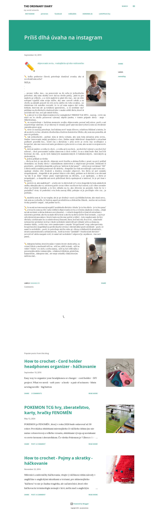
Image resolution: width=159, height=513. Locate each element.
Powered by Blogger (79, 504)
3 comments (36, 393)
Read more (93, 393)
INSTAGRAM (28, 14)
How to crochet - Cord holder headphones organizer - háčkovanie (60, 363)
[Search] (125, 6)
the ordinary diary (38, 6)
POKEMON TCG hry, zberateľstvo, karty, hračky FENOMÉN (57, 410)
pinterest (43, 14)
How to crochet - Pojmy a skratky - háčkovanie (58, 460)
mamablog (122, 76)
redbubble (71, 14)
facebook (57, 14)
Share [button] (120, 64)
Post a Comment (38, 444)
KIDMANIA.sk (86, 14)
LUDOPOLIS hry (103, 14)
